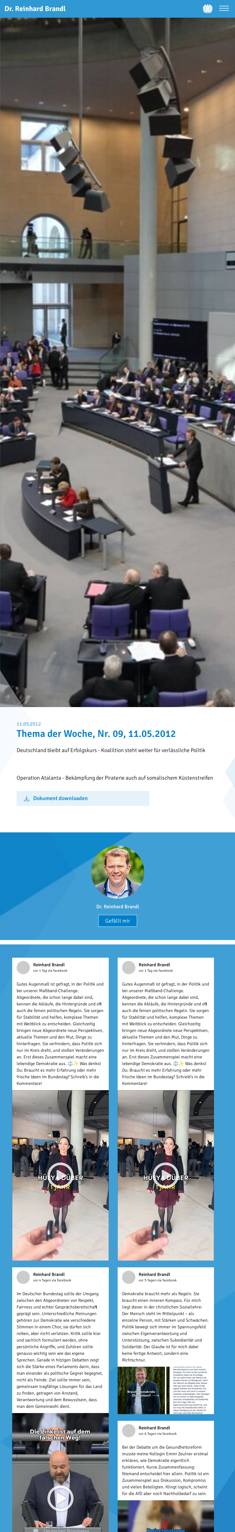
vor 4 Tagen (42, 1280)
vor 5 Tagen (148, 1280)
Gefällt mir (117, 920)
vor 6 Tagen (148, 1434)
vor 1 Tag (40, 970)
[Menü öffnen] (224, 9)
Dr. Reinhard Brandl (117, 907)
